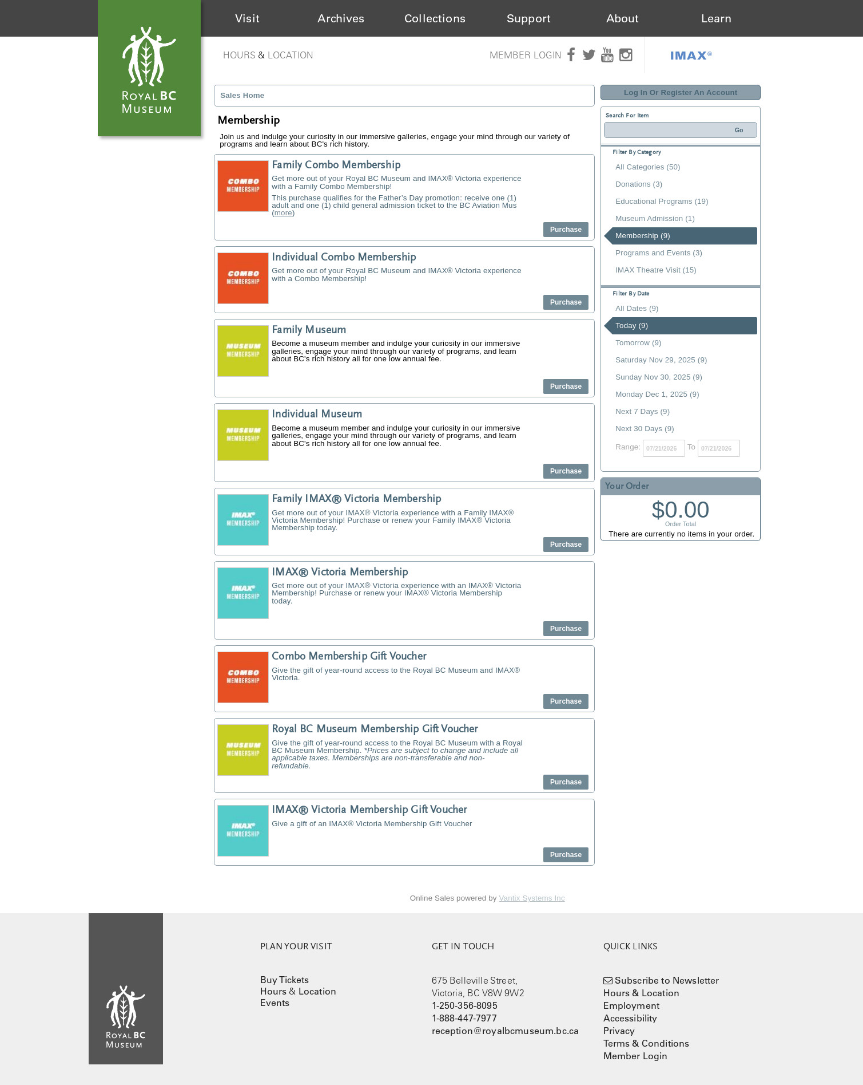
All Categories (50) (647, 167)
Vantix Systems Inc (532, 898)
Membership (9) (642, 235)
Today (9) (631, 325)
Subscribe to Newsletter (667, 980)
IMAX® (691, 55)
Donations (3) (638, 184)
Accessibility (630, 1018)
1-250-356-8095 (465, 1005)
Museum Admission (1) (655, 218)
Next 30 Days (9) (644, 428)
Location (290, 55)
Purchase (566, 230)
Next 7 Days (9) (642, 411)
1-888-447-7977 (464, 1018)
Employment (631, 1005)
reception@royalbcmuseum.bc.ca (505, 1030)
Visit (247, 18)
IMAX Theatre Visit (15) (656, 270)
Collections (435, 18)
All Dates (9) (636, 308)
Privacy (619, 1030)
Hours (239, 55)
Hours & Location (641, 993)
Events (275, 1002)
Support (529, 18)
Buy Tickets (284, 979)
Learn (716, 18)
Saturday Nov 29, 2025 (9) (661, 360)
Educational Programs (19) (662, 201)
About (622, 18)
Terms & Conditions (646, 1043)
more (283, 212)
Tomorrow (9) (638, 342)
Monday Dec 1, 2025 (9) (657, 394)
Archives (340, 18)
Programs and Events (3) (658, 252)
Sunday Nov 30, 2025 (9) (658, 377)
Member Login (526, 55)
